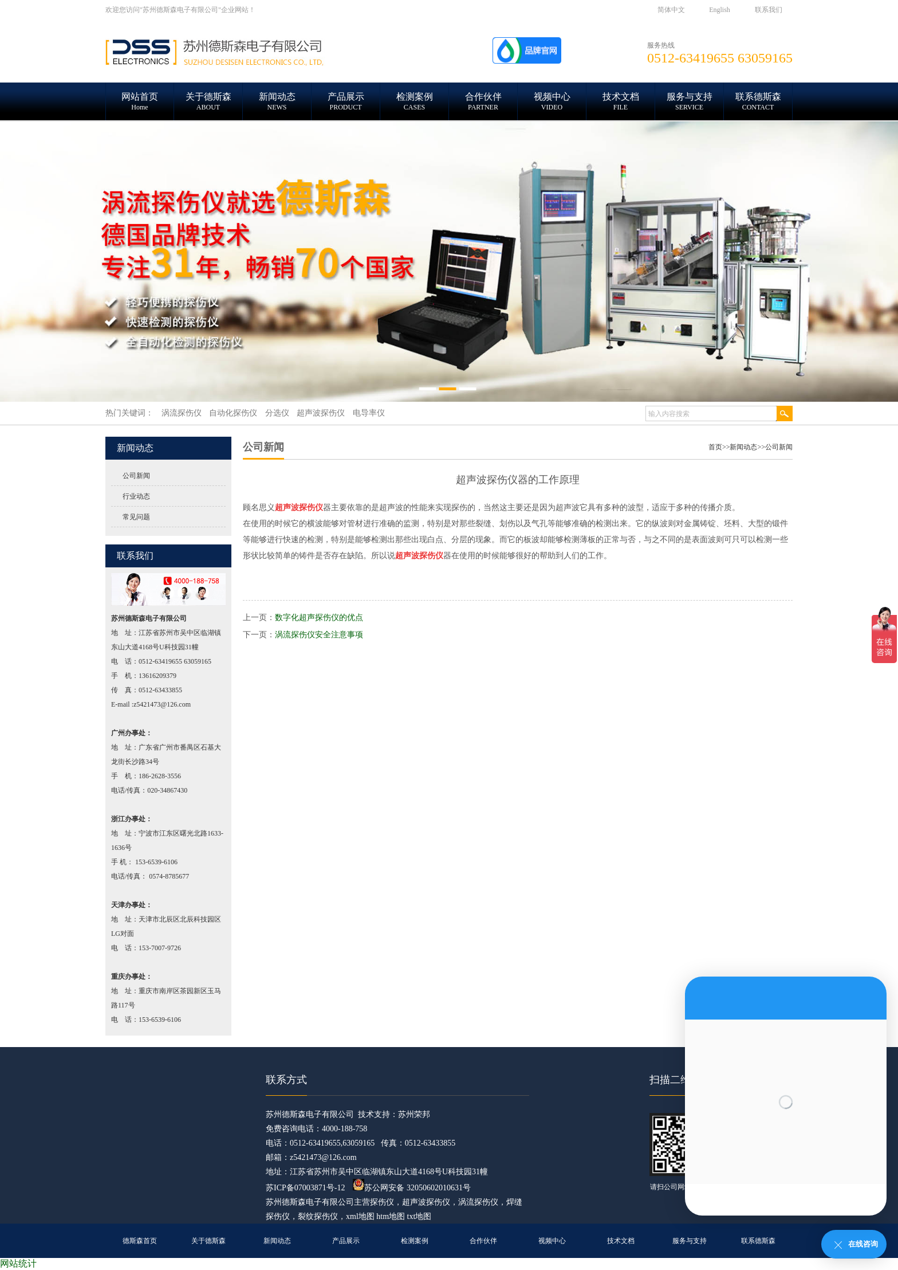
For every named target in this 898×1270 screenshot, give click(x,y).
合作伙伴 (483, 1241)
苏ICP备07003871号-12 (305, 1187)
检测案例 (414, 1241)
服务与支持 (689, 1241)
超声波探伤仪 (426, 1202)
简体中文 (671, 10)
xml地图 (360, 1216)
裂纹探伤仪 (318, 1216)
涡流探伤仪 (478, 1202)
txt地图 (419, 1216)
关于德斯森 (208, 1241)
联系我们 (768, 10)
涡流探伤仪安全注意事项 (319, 634)
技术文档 (621, 1241)
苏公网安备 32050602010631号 (412, 1187)
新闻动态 (743, 447)
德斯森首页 (140, 1241)
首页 (715, 447)
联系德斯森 (758, 1241)
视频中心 (552, 1241)
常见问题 (136, 517)
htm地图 (390, 1216)
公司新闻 (136, 476)
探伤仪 (382, 1202)
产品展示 (346, 1241)
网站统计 (18, 1263)
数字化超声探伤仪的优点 (319, 617)
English (719, 10)
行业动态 (136, 496)
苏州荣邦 (414, 1114)
